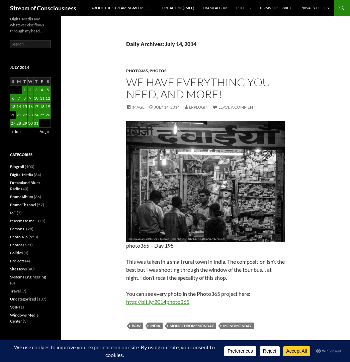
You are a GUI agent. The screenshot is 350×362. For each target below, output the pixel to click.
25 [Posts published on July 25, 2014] (42, 114)
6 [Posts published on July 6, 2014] (13, 98)
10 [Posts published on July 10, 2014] (36, 98)
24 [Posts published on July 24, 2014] (36, 114)
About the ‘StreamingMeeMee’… (121, 8)
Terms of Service (275, 8)
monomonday (237, 326)
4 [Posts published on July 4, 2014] (42, 89)
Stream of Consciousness (43, 8)
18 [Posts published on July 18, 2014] (42, 106)
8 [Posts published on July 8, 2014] (24, 98)
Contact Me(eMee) (177, 8)
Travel (15, 290)
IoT (13, 212)
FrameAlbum (215, 8)
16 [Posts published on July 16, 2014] (30, 106)
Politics (16, 252)
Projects (17, 260)
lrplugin (198, 107)
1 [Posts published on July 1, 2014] (24, 89)
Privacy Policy (315, 8)
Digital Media (21, 174)
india (155, 326)
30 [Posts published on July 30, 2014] (30, 123)
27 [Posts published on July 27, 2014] (13, 123)
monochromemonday (192, 326)
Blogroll (17, 166)
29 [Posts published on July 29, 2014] (24, 123)
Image (138, 107)
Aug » (44, 131)
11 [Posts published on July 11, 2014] (42, 98)
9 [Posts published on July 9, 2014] (30, 98)
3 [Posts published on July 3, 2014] (36, 89)
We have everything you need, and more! (198, 88)
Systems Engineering (28, 276)
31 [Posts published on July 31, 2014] (36, 123)
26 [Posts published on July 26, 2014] (48, 114)
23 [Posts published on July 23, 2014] (30, 114)
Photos (243, 8)
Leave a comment (236, 107)
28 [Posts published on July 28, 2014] (18, 123)
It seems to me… (23, 220)
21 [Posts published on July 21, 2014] (18, 114)
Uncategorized (23, 298)
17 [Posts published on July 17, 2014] (36, 106)
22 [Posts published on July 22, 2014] (24, 114)
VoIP (14, 307)
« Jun (16, 131)
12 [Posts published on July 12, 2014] (48, 98)
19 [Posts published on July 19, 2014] (48, 106)
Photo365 (137, 70)
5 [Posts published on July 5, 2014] (48, 89)
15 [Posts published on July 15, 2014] (24, 106)
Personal (17, 228)
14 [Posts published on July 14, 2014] (18, 106)
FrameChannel (23, 204)
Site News (18, 268)
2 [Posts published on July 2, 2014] (30, 89)
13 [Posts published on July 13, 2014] (13, 106)
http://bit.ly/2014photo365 (157, 301)
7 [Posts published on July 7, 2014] (19, 98)
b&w (136, 326)
